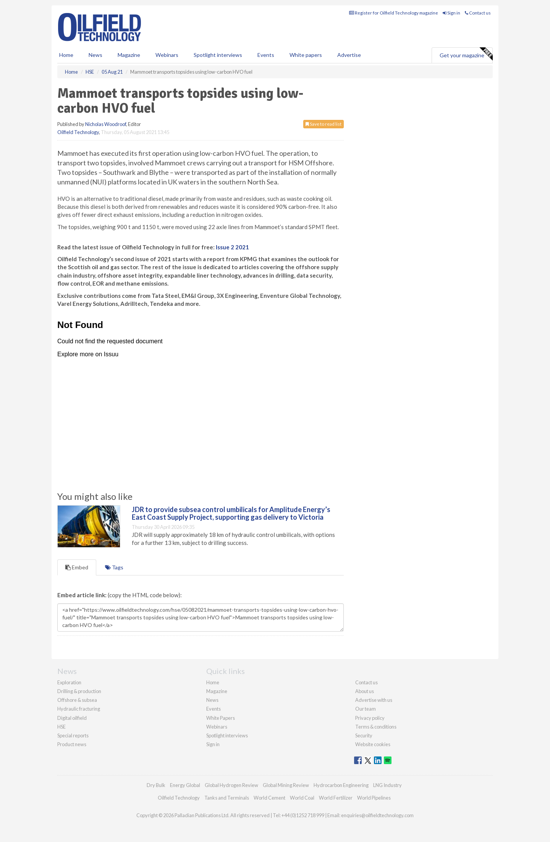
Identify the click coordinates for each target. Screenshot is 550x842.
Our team (365, 709)
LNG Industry (387, 785)
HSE (61, 727)
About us (364, 691)
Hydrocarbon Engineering (341, 785)
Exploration (69, 682)
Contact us (478, 12)
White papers (306, 55)
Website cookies (372, 744)
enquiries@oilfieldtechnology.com (377, 815)
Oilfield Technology (78, 132)
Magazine (129, 55)
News (212, 700)
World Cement (269, 798)
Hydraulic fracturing (78, 709)
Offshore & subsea (77, 700)
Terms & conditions (375, 727)
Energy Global (185, 785)
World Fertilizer (336, 798)
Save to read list (323, 124)
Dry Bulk (156, 785)
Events (265, 55)
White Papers (220, 718)
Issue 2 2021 (232, 247)
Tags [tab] (114, 567)
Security (363, 735)
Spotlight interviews (218, 55)
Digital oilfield (72, 718)
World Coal (302, 798)
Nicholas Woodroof (105, 124)
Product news (71, 744)
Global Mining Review (286, 785)
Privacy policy (370, 718)
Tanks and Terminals (226, 798)
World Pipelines (374, 798)
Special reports (73, 735)
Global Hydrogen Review (231, 785)
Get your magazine (466, 54)
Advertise (349, 55)
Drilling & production (79, 691)
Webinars (166, 55)
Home (66, 55)
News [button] (95, 55)
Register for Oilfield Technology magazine (393, 12)
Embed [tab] (76, 567)
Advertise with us (373, 700)
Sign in (451, 12)
